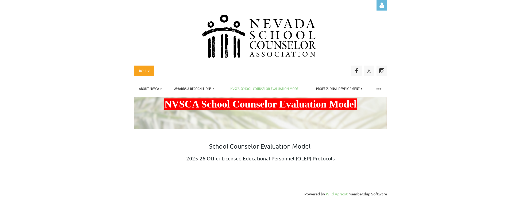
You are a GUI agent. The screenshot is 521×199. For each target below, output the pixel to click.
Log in (382, 5)
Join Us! (144, 70)
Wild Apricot (337, 194)
